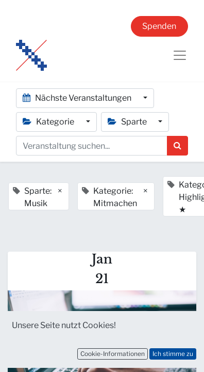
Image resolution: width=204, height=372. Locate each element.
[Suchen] (177, 146)
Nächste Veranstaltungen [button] (78, 98)
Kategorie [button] (49, 122)
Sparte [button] (128, 122)
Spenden (159, 26)
